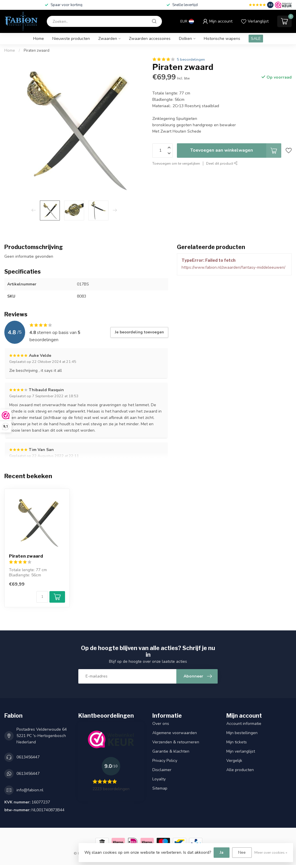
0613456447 (28, 757)
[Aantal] (42, 597)
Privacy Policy (164, 760)
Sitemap (159, 788)
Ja (221, 852)
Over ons (160, 723)
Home (38, 38)
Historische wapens (222, 38)
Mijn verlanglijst (240, 751)
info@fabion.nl (29, 790)
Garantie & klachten (170, 751)
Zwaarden (107, 38)
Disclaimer (161, 770)
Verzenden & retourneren (175, 742)
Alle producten (240, 770)
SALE (256, 38)
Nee (242, 852)
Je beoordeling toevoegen (139, 332)
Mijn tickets (236, 742)
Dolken (185, 38)
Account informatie (243, 723)
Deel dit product (222, 163)
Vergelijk (234, 760)
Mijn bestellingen (242, 733)
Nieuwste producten (71, 38)
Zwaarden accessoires (150, 38)
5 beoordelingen (191, 59)
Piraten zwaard (36, 50)
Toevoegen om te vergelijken (176, 163)
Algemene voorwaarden (174, 733)
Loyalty (159, 779)
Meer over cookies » (270, 852)
